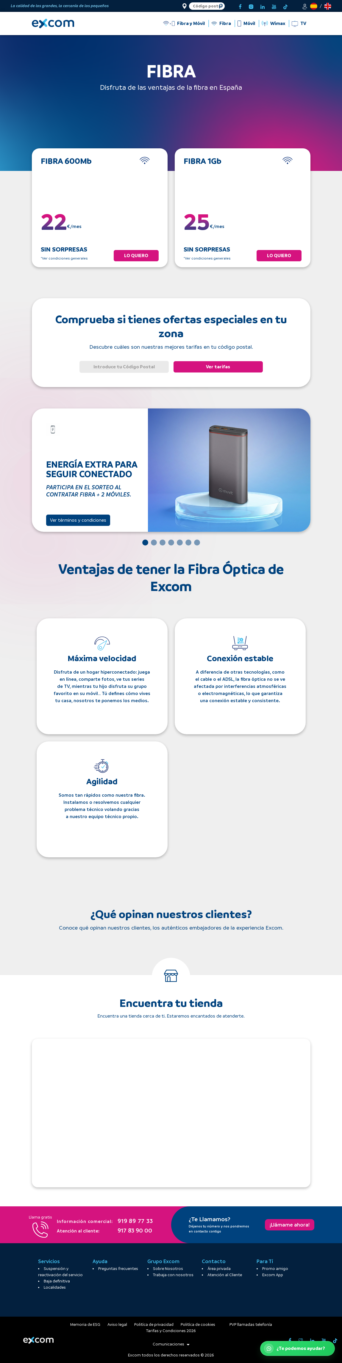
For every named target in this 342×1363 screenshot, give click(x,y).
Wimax (277, 23)
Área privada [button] (219, 1268)
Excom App (272, 1274)
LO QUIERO (136, 255)
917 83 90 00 (104, 1231)
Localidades (55, 1287)
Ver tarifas (218, 367)
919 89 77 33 (105, 1221)
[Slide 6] (188, 542)
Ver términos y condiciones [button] (78, 520)
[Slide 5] (180, 542)
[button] (305, 5)
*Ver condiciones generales (64, 258)
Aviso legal (117, 1324)
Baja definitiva (57, 1281)
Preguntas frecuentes (118, 1268)
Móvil (249, 23)
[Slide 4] (171, 542)
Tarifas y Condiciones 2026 (171, 1330)
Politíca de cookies (198, 1324)
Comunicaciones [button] (171, 1344)
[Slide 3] (162, 542)
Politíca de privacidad (154, 1324)
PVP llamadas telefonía (250, 1324)
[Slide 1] (145, 542)
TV (303, 23)
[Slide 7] (197, 542)
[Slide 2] (154, 542)
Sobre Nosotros (168, 1268)
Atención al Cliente (224, 1274)
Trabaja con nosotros (173, 1274)
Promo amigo (275, 1268)
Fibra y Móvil (191, 23)
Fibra (225, 23)
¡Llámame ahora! (290, 1224)
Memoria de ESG (85, 1324)
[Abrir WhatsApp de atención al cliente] (297, 1348)
